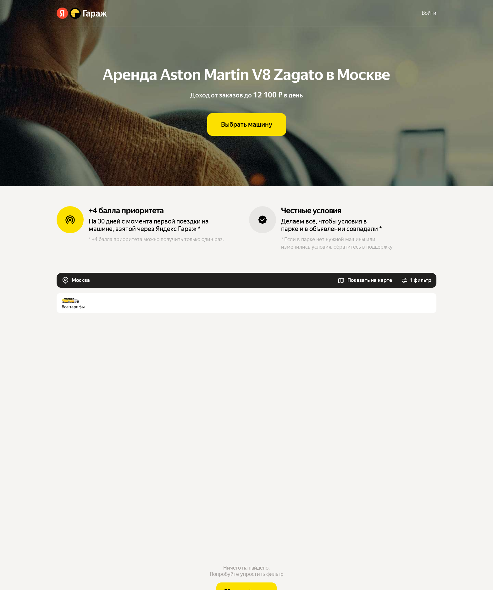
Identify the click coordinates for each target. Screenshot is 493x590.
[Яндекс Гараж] (82, 13)
